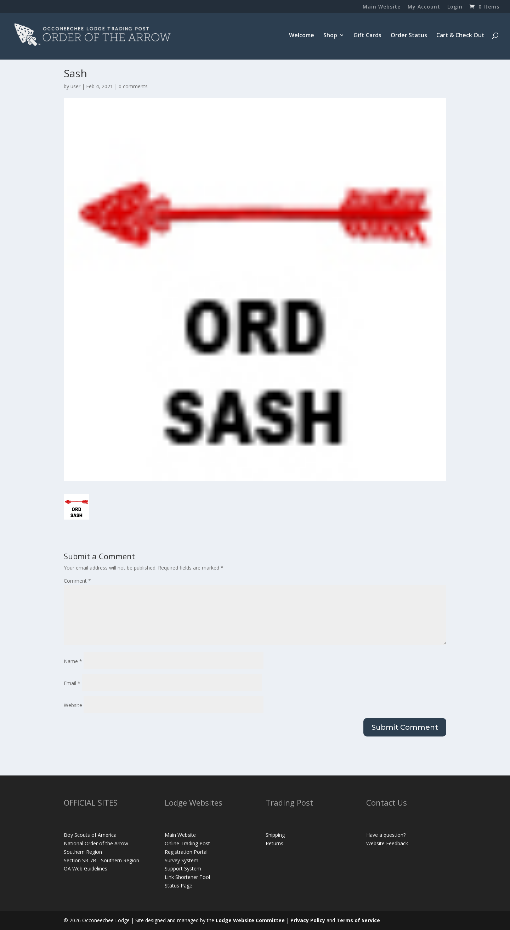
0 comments (133, 86)
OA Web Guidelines (85, 868)
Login (455, 7)
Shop (330, 36)
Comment (77, 580)
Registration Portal (186, 851)
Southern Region (83, 851)
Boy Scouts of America (90, 834)
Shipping (275, 834)
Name (73, 661)
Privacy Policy (307, 920)
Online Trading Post (187, 843)
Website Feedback (387, 843)
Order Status (409, 36)
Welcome (301, 36)
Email (72, 683)
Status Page (178, 885)
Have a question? (386, 834)
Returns (274, 843)
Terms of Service (358, 920)
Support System (183, 868)
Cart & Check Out (460, 36)
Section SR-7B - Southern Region (101, 860)
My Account (424, 7)
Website (73, 705)
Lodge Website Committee (250, 920)
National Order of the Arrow (96, 843)
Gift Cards (367, 36)
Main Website (382, 7)
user (75, 86)
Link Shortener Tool (187, 877)
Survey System (181, 860)
